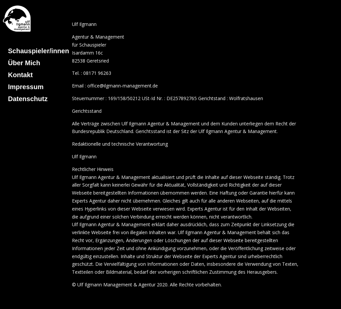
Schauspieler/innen (38, 51)
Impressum (26, 86)
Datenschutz (28, 98)
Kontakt (20, 74)
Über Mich (24, 63)
